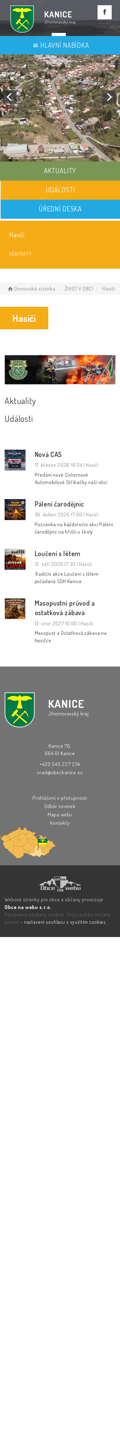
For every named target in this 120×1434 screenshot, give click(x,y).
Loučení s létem (58, 553)
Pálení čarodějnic (59, 503)
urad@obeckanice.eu (60, 772)
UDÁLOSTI (60, 189)
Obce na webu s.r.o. (28, 907)
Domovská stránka (31, 288)
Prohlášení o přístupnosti (60, 798)
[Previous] (10, 97)
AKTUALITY (60, 170)
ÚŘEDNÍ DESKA (60, 208)
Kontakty (20, 253)
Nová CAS (48, 454)
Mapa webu (60, 814)
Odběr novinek (60, 806)
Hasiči (17, 234)
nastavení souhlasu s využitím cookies (65, 922)
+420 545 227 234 (60, 764)
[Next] (108, 97)
